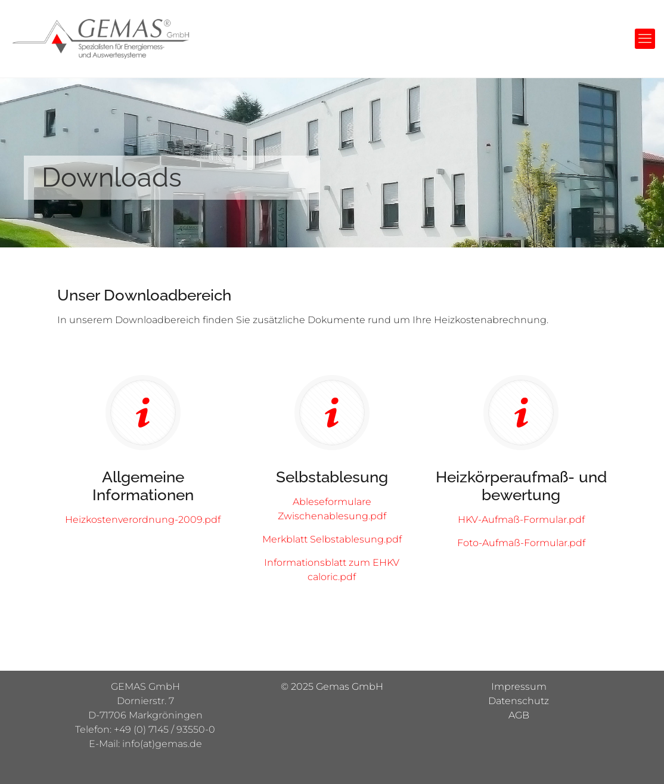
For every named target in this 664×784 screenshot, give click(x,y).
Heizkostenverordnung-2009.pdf (143, 519)
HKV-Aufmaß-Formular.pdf (521, 519)
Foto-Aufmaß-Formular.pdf (521, 543)
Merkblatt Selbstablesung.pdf (332, 539)
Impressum (519, 686)
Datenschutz (518, 700)
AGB (518, 715)
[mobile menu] (645, 39)
